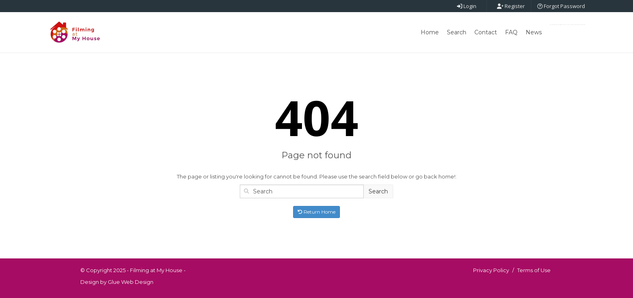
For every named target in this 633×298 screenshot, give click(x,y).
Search (456, 32)
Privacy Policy (491, 270)
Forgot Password (561, 6)
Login (466, 6)
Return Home (316, 212)
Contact (485, 32)
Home (430, 32)
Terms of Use (534, 270)
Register (511, 6)
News (534, 32)
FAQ (511, 32)
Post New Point (567, 24)
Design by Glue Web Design (116, 282)
